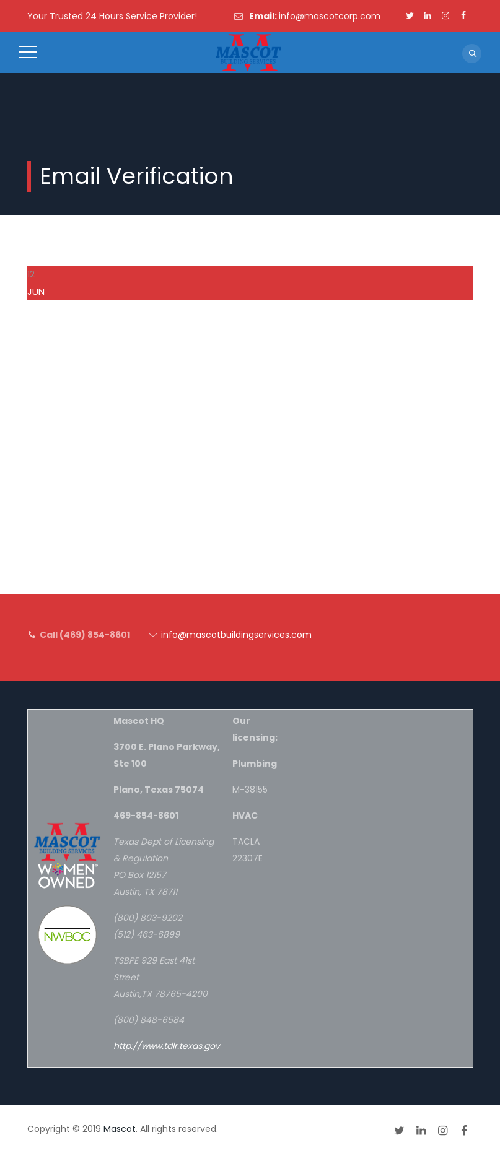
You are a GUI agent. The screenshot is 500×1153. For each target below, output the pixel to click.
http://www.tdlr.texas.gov (166, 1046)
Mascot (119, 1129)
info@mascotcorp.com (329, 16)
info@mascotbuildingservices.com (236, 635)
